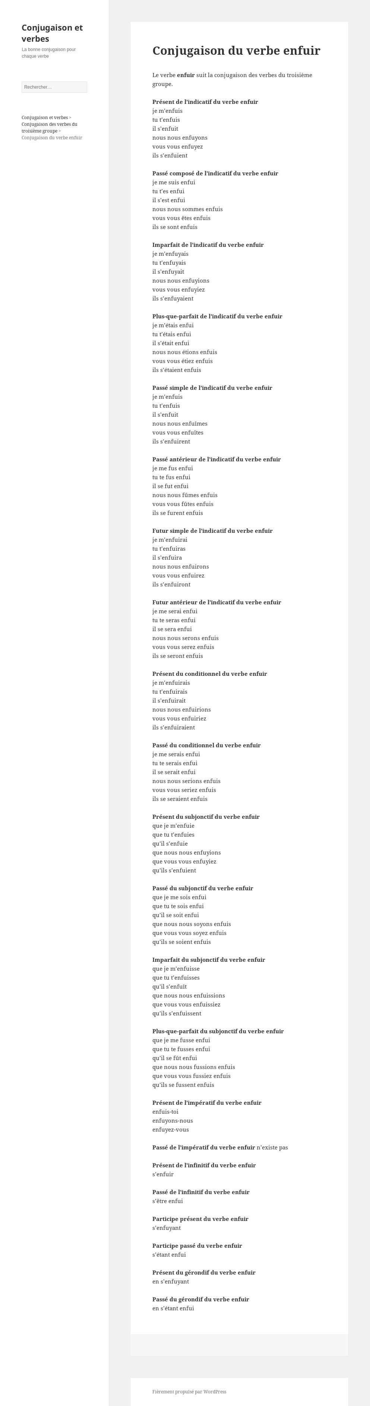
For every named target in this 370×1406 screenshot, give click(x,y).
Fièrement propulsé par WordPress (189, 1391)
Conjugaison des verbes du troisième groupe (50, 127)
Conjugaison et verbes (52, 33)
